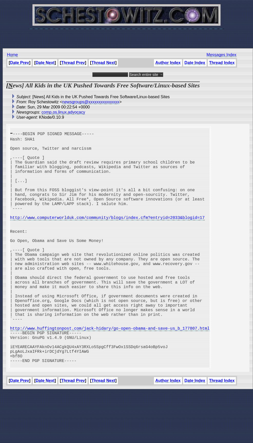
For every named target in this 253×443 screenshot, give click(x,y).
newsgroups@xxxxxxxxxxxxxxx (90, 102)
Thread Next (103, 63)
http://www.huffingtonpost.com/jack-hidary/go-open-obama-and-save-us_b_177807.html (110, 371)
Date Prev (19, 63)
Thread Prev (73, 63)
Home (12, 55)
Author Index (168, 63)
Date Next (45, 63)
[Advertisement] (126, 36)
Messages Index (222, 55)
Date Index (194, 63)
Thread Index (222, 63)
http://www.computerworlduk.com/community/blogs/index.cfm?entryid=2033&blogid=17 (107, 236)
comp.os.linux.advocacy (63, 112)
